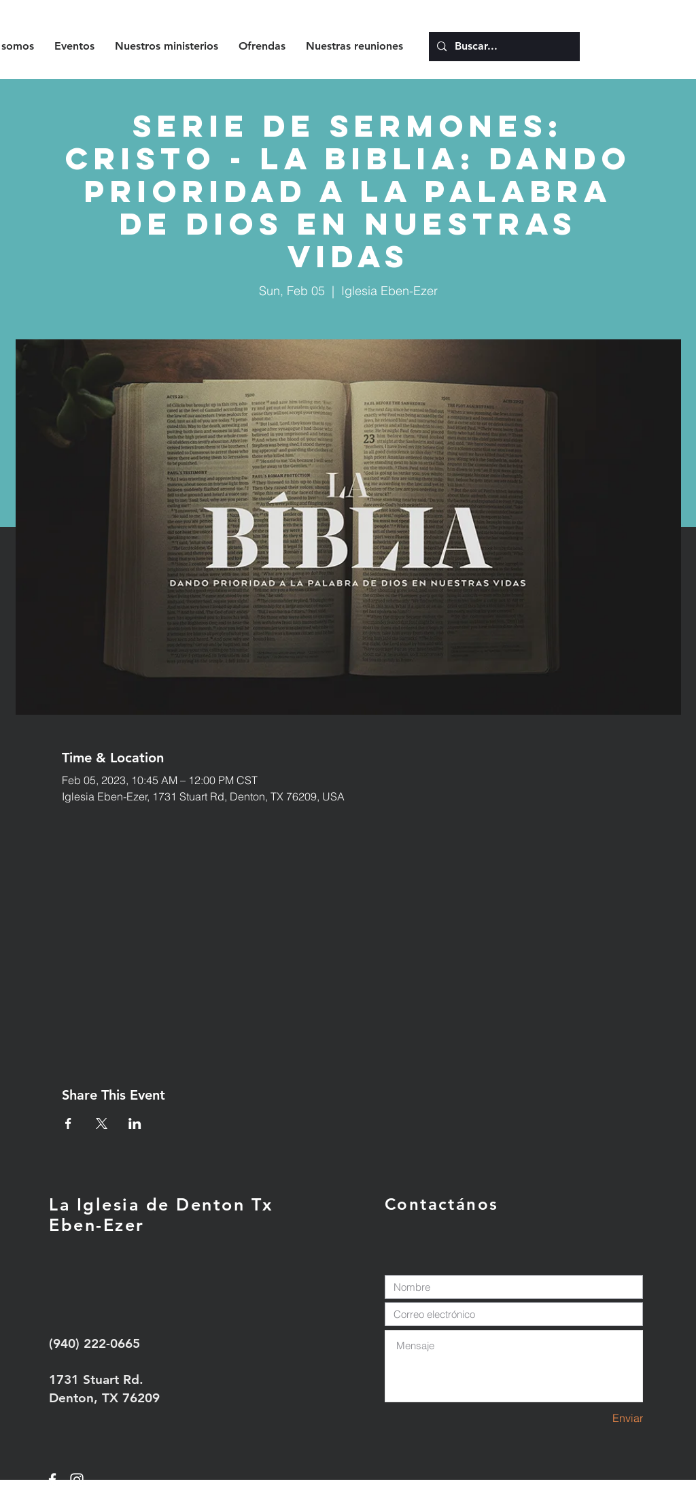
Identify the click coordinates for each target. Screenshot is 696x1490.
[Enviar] (594, 1418)
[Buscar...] (503, 46)
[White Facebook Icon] (52, 1480)
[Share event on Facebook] (68, 1123)
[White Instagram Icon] (77, 1480)
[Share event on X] (101, 1123)
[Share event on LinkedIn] (134, 1123)
